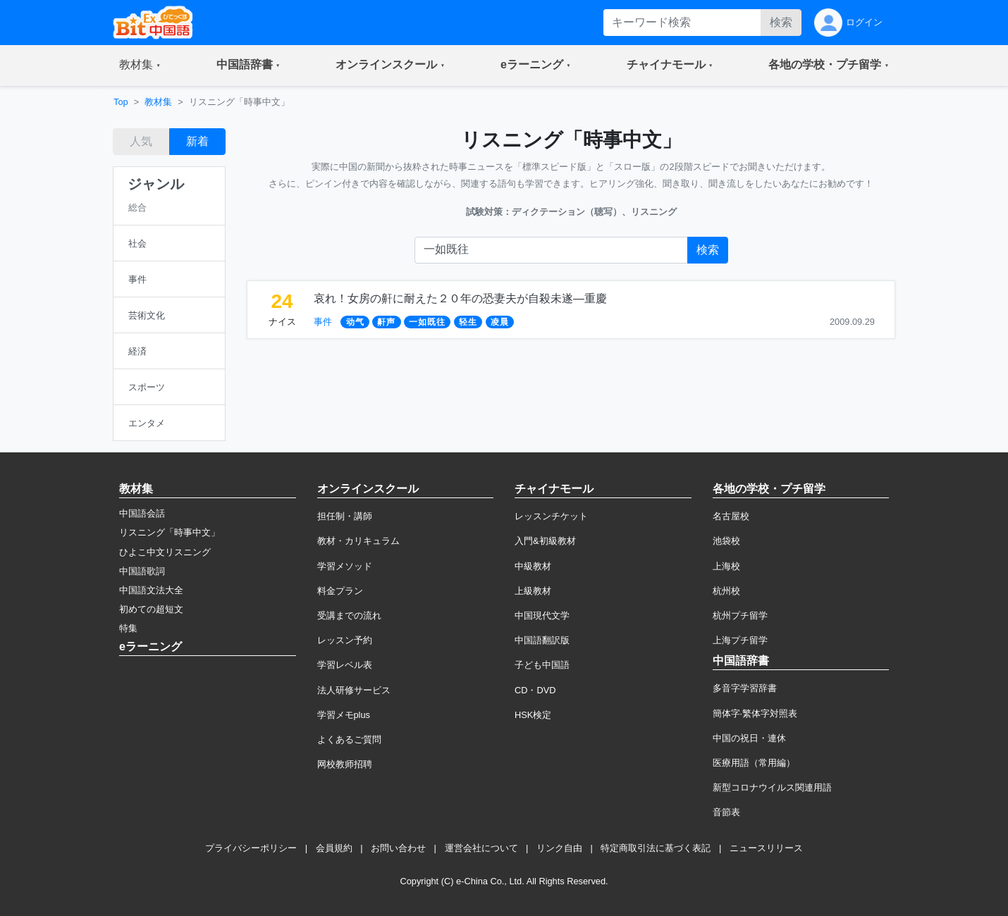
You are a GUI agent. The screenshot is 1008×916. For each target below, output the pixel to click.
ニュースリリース (766, 848)
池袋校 (726, 541)
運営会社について (481, 848)
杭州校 (726, 591)
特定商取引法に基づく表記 (656, 848)
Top (120, 102)
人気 (141, 141)
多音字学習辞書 (745, 688)
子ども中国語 (542, 665)
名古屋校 (731, 516)
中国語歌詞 (142, 571)
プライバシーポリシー (251, 848)
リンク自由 (559, 848)
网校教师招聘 (344, 764)
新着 (197, 141)
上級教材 (533, 591)
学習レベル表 (344, 665)
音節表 (726, 812)
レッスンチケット (551, 516)
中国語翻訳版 (542, 640)
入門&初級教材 (545, 541)
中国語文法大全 (151, 590)
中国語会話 (142, 513)
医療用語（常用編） (754, 762)
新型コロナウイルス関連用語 (772, 787)
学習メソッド (344, 566)
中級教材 (533, 566)
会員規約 (334, 848)
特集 (128, 628)
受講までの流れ (349, 615)
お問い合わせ (398, 848)
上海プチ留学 (740, 640)
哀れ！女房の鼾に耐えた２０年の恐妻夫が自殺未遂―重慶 (460, 298)
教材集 (158, 102)
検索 (781, 22)
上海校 (726, 566)
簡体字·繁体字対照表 (755, 713)
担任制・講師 (344, 516)
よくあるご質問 (349, 739)
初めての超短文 (151, 609)
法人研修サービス (354, 690)
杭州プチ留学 (740, 615)
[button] (140, 65)
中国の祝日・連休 (749, 738)
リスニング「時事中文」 (169, 532)
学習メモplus (343, 715)
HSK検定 (533, 715)
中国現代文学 (542, 615)
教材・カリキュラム (358, 541)
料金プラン (340, 591)
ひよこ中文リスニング (165, 552)
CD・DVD (535, 690)
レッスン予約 (344, 640)
